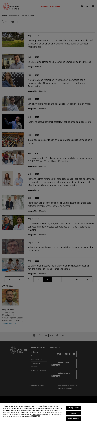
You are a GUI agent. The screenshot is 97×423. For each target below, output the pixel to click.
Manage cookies (73, 408)
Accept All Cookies (73, 418)
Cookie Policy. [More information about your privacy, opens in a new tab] (36, 416)
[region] (48, 413)
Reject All (73, 413)
